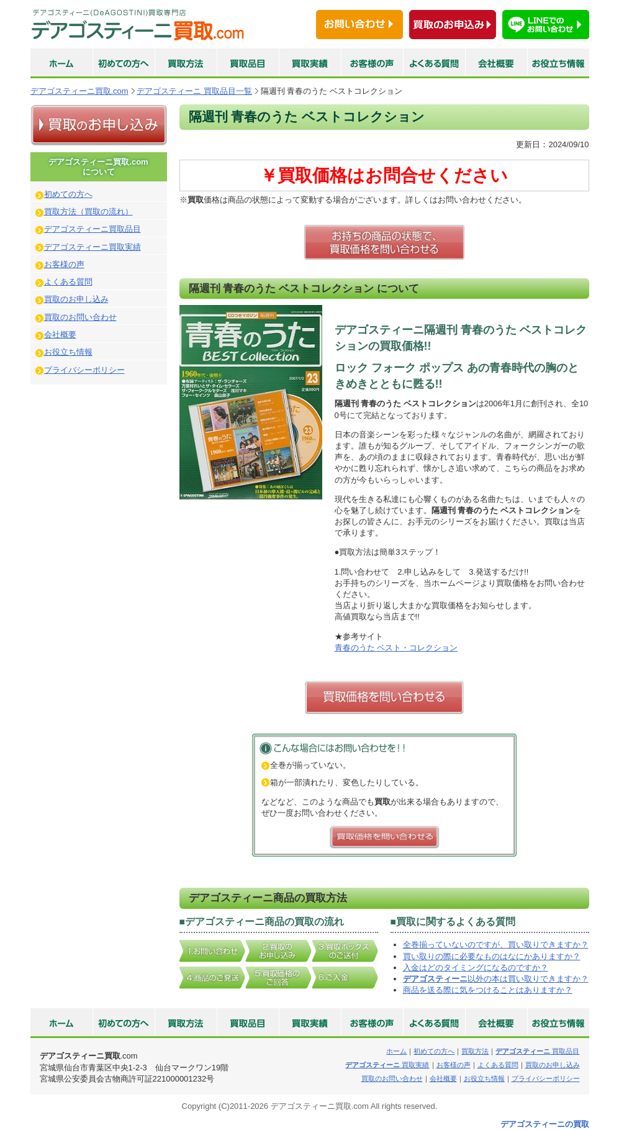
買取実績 (387, 1064)
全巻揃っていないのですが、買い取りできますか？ (496, 944)
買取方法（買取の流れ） (88, 211)
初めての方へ (68, 194)
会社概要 (60, 334)
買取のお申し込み (76, 299)
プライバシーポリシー (84, 370)
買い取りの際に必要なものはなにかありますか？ (492, 956)
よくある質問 (68, 281)
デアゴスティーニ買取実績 (92, 247)
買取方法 (475, 1051)
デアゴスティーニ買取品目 (92, 229)
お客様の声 (64, 264)
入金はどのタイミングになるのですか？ (475, 967)
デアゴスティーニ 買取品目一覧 (194, 91)
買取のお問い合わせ (80, 317)
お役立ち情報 (68, 352)
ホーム (396, 1051)
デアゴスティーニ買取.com (79, 91)
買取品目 (537, 1051)
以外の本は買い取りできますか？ (496, 978)
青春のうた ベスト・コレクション (396, 647)
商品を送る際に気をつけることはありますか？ (487, 990)
